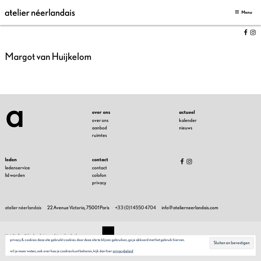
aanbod (99, 127)
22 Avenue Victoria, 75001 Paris (78, 207)
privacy (99, 182)
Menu (243, 12)
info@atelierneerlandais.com (190, 207)
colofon (99, 175)
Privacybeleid (123, 251)
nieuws (185, 127)
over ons (100, 120)
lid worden (15, 175)
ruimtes (99, 135)
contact (99, 167)
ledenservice (17, 167)
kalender (188, 120)
